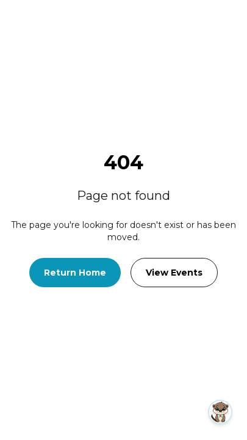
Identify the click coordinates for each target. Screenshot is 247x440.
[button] (150, 411)
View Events (174, 272)
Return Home (75, 272)
